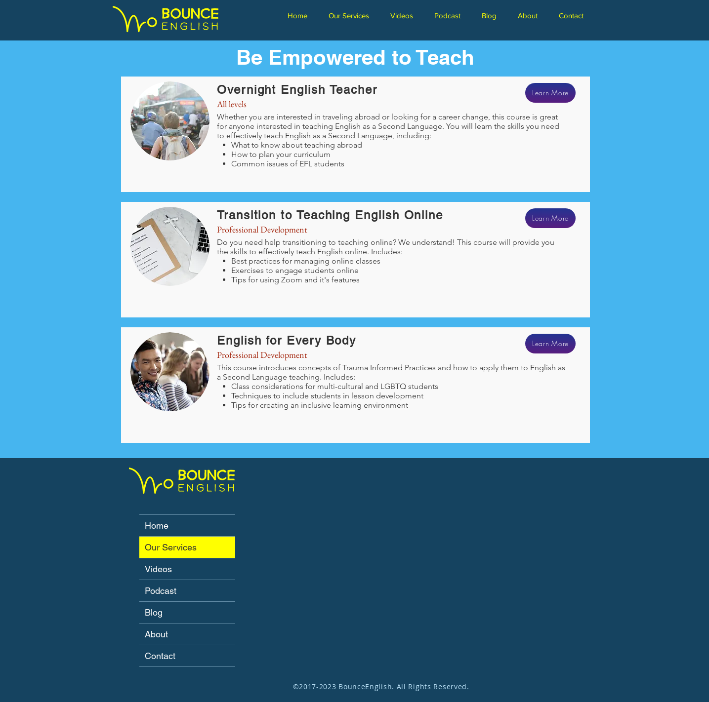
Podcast (160, 590)
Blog (154, 612)
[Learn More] (550, 93)
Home (156, 525)
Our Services (171, 547)
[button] (352, 16)
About (156, 634)
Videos (158, 569)
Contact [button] (160, 656)
